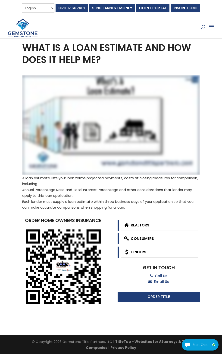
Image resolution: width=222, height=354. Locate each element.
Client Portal (153, 8)
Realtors (136, 225)
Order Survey (71, 8)
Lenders (134, 252)
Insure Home (185, 8)
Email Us (158, 281)
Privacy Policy (123, 347)
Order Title (158, 296)
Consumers (138, 238)
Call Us (158, 275)
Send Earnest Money (112, 8)
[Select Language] (38, 8)
